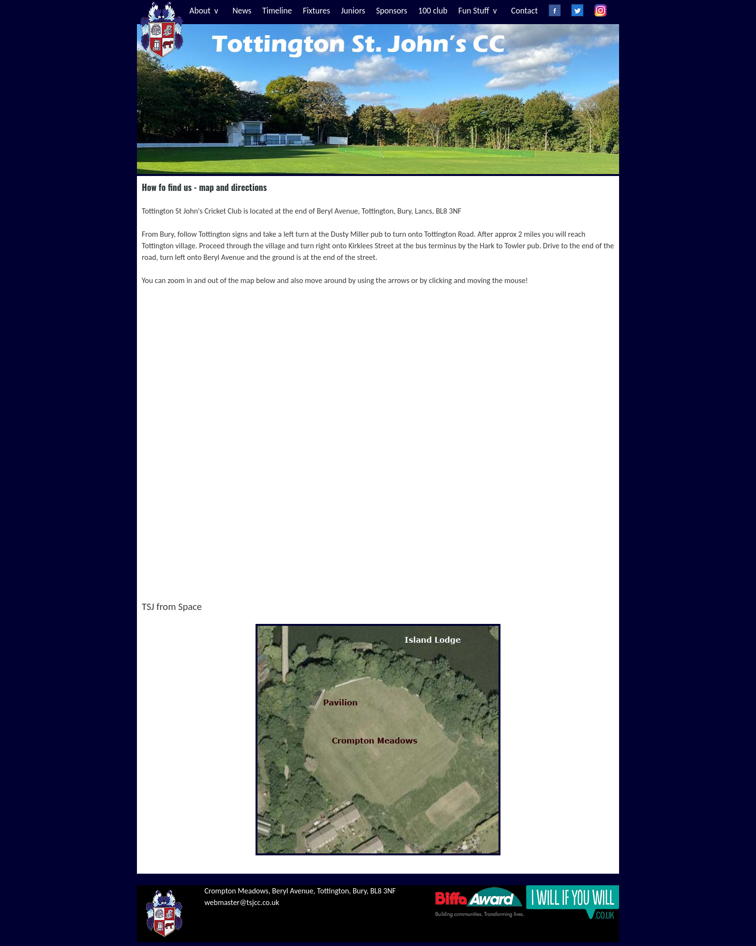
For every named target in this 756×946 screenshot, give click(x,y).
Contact (524, 10)
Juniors (353, 10)
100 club (432, 10)
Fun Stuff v (478, 10)
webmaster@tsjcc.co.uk (241, 902)
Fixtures (316, 10)
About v (203, 10)
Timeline (277, 10)
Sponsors (391, 10)
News (241, 10)
